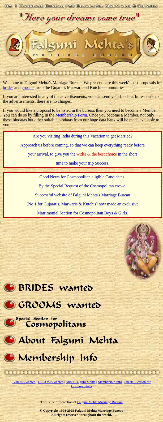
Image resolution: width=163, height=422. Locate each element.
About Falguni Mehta (81, 382)
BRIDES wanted (24, 382)
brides (8, 87)
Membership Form (71, 115)
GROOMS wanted (50, 382)
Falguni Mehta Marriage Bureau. (100, 403)
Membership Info (110, 382)
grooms (28, 87)
